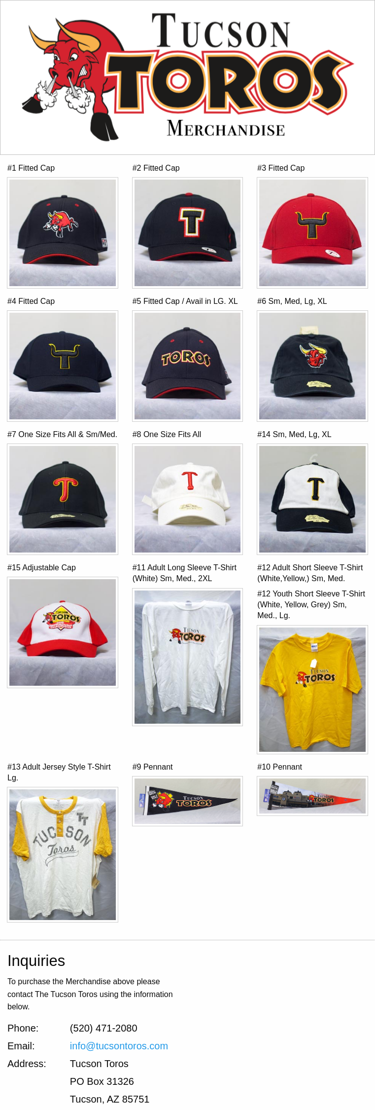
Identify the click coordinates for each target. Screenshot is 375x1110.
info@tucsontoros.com (119, 1045)
